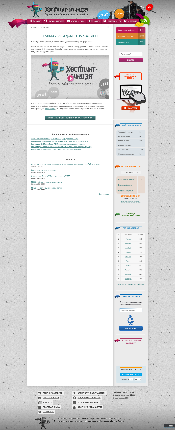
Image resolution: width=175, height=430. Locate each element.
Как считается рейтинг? (130, 202)
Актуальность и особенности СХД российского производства (56, 149)
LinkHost (128, 257)
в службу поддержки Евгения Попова (109, 421)
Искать (130, 60)
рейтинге (131, 30)
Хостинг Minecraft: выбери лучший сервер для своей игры (55, 139)
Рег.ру (128, 261)
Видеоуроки (44, 27)
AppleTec (128, 270)
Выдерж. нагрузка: (125, 191)
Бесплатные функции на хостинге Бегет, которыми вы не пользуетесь (59, 141)
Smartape (128, 243)
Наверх (170, 426)
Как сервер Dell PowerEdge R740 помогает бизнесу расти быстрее (58, 144)
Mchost (128, 239)
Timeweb (128, 274)
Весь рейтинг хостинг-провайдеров (131, 284)
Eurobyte (128, 248)
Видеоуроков (123, 42)
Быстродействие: (125, 185)
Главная (34, 27)
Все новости (104, 194)
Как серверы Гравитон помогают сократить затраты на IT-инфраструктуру (61, 147)
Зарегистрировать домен (91, 393)
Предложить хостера (89, 398)
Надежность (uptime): (127, 179)
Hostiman (128, 252)
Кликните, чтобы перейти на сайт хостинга (70, 118)
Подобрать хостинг (88, 402)
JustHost (128, 265)
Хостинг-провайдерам (90, 407)
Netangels (128, 279)
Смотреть (132, 108)
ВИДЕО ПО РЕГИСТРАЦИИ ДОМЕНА (130, 76)
